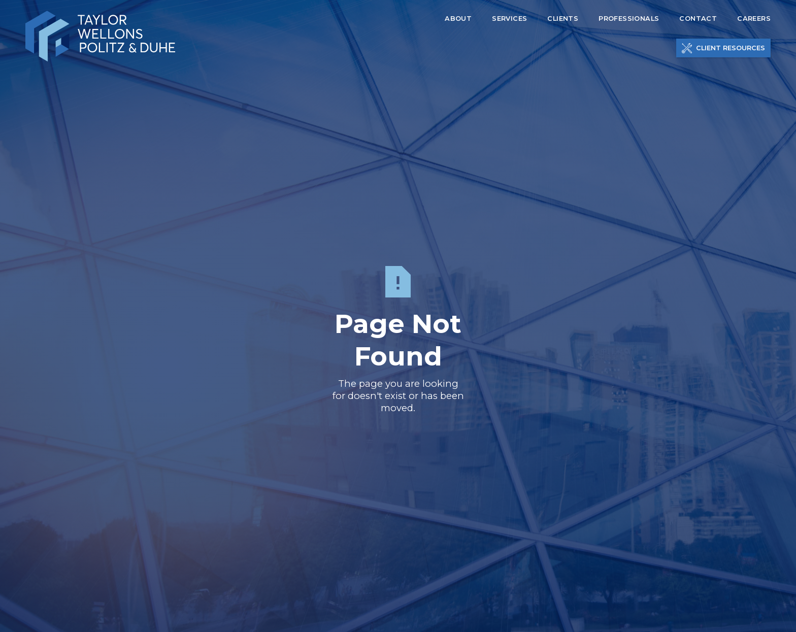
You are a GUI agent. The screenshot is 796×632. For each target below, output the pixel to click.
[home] (100, 36)
